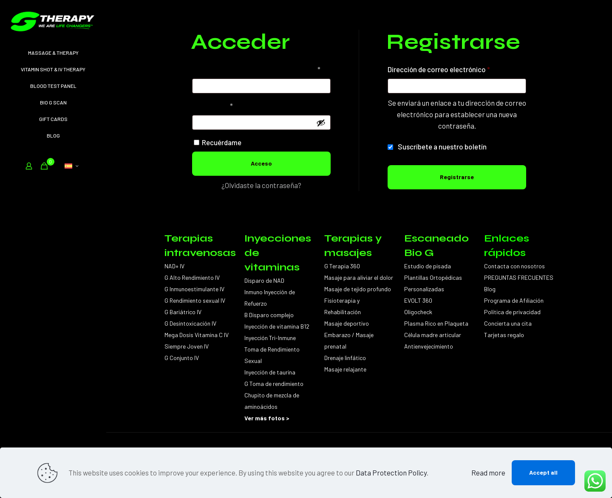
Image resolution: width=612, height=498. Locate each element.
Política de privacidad (512, 311)
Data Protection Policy (391, 472)
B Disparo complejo (269, 314)
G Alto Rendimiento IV (192, 277)
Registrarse (457, 176)
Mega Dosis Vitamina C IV (196, 334)
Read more (488, 472)
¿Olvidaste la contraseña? (261, 185)
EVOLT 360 (418, 300)
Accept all (543, 472)
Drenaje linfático (345, 357)
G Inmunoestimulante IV (194, 289)
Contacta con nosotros (514, 266)
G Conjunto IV (181, 357)
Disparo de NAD (264, 280)
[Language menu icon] (71, 166)
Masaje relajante (345, 369)
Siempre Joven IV (186, 346)
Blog (490, 289)
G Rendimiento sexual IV (194, 300)
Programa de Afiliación (514, 300)
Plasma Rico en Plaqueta (436, 323)
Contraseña (230, 104)
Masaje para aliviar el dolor (358, 277)
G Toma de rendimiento (273, 383)
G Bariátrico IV (182, 311)
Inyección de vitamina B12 (276, 326)
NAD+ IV (174, 266)
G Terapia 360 (342, 266)
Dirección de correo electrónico (456, 67)
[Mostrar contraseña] (321, 122)
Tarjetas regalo (504, 334)
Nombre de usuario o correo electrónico (261, 67)
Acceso (261, 163)
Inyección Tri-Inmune (270, 337)
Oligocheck (418, 311)
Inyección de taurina (269, 372)
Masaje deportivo (346, 323)
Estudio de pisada (427, 266)
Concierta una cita (508, 323)
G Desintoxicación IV (190, 323)
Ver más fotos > (266, 418)
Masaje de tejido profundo (357, 289)
